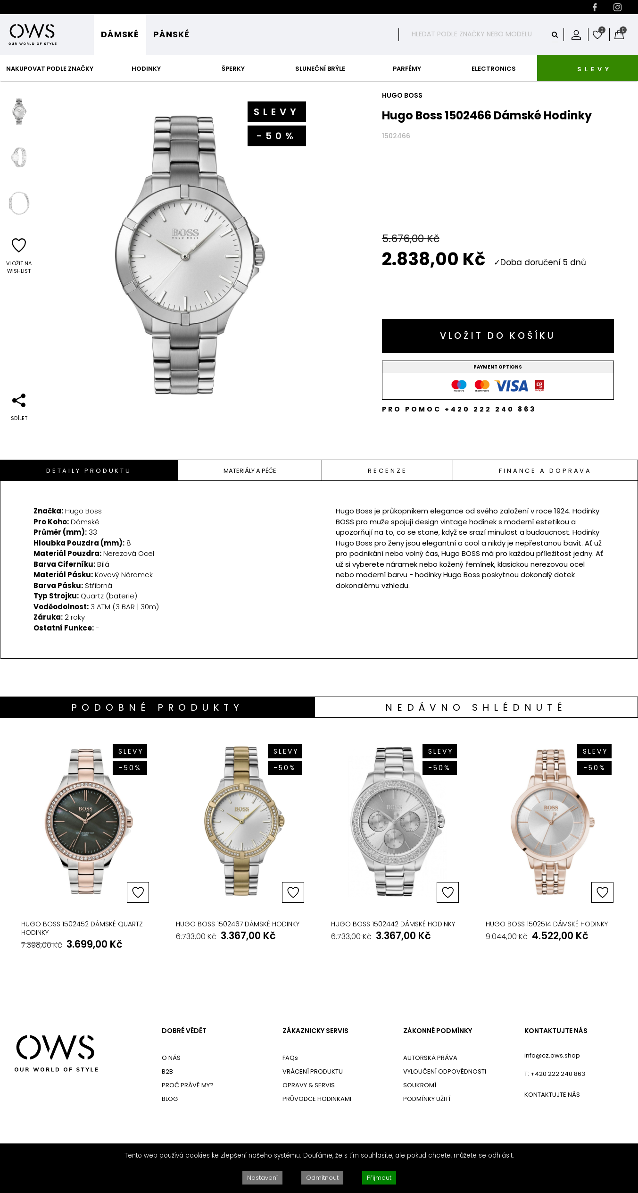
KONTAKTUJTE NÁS (556, 1031)
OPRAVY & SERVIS (308, 1085)
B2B (167, 1071)
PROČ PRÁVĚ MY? (188, 1085)
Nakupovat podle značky (49, 68)
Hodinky (146, 68)
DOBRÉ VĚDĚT (184, 1031)
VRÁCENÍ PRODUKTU (312, 1071)
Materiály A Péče (250, 470)
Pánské (171, 34)
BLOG (170, 1098)
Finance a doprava (545, 470)
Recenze (387, 470)
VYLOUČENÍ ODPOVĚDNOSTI (444, 1071)
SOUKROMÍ (419, 1085)
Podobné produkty (157, 707)
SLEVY (594, 69)
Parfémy (407, 68)
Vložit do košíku (498, 335)
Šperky (233, 68)
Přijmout (379, 1177)
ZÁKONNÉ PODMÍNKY (437, 1031)
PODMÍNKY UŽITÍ (426, 1098)
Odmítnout (322, 1177)
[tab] (89, 470)
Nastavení (262, 1177)
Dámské (120, 34)
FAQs (290, 1057)
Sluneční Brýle (320, 68)
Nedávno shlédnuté (476, 707)
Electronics (494, 68)
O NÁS (171, 1057)
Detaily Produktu (89, 470)
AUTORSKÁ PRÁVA (430, 1057)
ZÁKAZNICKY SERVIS (315, 1031)
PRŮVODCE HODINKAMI (316, 1098)
